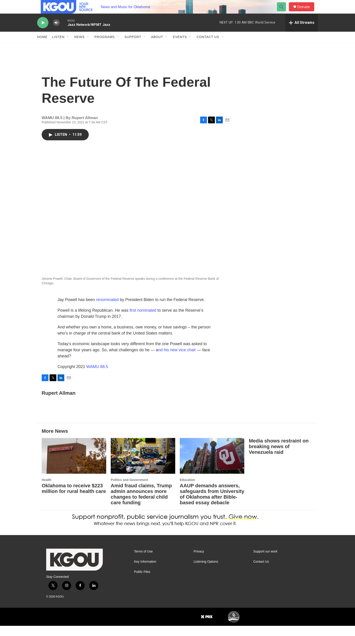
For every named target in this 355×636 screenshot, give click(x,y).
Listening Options (206, 572)
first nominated (143, 320)
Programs (104, 47)
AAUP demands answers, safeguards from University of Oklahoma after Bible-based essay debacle (212, 504)
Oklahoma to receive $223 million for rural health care (74, 498)
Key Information (145, 572)
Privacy (199, 561)
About (157, 47)
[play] (42, 33)
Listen (58, 47)
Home (42, 47)
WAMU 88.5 (97, 377)
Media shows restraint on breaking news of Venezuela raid (279, 456)
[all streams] (301, 33)
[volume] (56, 33)
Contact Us (208, 47)
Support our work (265, 561)
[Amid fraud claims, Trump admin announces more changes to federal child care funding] (143, 466)
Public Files (142, 582)
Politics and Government (129, 490)
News (79, 47)
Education (187, 490)
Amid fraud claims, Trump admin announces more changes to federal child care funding (141, 504)
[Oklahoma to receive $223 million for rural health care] (74, 466)
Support (133, 47)
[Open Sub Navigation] (68, 47)
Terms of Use (143, 561)
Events (180, 47)
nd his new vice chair (177, 360)
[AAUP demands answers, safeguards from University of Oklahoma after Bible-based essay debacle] (212, 466)
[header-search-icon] (283, 12)
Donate (306, 12)
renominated (107, 310)
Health (46, 490)
